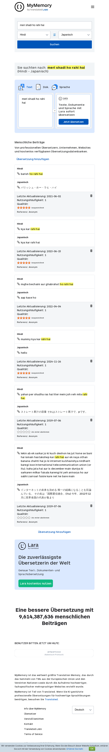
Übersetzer (30, 713)
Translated (33, 729)
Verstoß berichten (34, 718)
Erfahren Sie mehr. (75, 749)
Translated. (51, 699)
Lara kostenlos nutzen (35, 583)
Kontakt (28, 724)
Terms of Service (33, 734)
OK (92, 748)
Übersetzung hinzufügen (33, 159)
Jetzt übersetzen (73, 121)
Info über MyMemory (35, 708)
